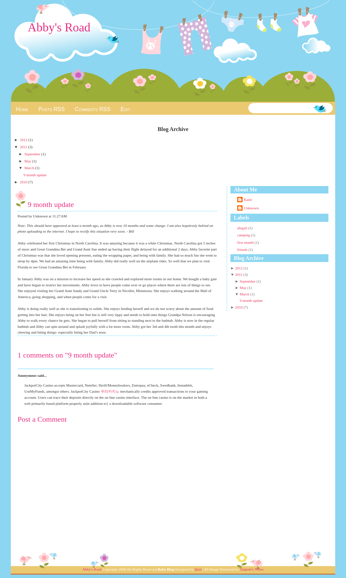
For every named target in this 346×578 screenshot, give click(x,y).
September (32, 154)
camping (244, 235)
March (29, 168)
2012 (24, 140)
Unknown (251, 208)
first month (245, 242)
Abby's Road (59, 27)
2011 (24, 147)
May (28, 161)
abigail (242, 228)
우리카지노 (110, 391)
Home (22, 109)
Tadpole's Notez (252, 569)
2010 (24, 182)
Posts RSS (52, 109)
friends (242, 249)
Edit (125, 109)
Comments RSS (92, 109)
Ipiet (198, 569)
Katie (248, 200)
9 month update (34, 175)
